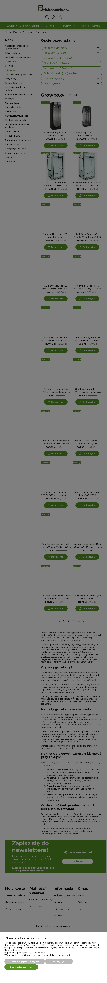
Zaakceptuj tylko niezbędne (24, 961)
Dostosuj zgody (59, 961)
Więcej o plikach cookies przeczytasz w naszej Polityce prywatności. (37, 955)
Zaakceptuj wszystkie (21, 967)
